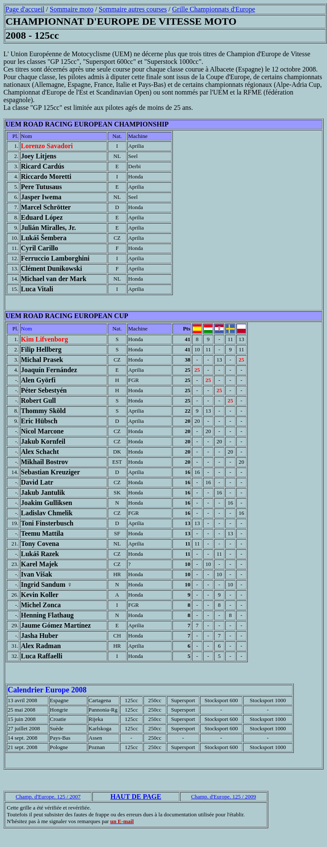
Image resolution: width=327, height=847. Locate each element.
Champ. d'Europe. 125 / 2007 (48, 796)
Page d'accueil (25, 9)
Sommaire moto (72, 9)
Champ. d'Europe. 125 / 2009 (223, 796)
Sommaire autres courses (133, 9)
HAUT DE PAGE (135, 796)
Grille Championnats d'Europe (213, 9)
